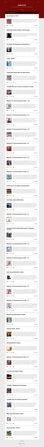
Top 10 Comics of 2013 (12, 16)
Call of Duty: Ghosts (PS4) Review (15, 200)
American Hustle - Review (13, 328)
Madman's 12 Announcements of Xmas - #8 (18, 157)
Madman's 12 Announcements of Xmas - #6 (18, 214)
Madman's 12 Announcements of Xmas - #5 (18, 243)
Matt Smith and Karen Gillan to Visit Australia (18, 30)
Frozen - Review (11, 58)
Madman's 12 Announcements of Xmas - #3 (18, 286)
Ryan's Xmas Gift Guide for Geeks (15, 272)
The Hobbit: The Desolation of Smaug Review (18, 44)
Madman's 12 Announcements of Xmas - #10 (18, 129)
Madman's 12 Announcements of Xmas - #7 (18, 171)
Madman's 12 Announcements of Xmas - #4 (18, 258)
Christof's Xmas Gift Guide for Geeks (16, 314)
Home (22, 9)
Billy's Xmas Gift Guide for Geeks (15, 413)
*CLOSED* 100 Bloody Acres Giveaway (16, 385)
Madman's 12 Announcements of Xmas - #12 (18, 101)
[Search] (38, 2)
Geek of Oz (22, 5)
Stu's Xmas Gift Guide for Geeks (15, 371)
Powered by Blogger (22, 443)
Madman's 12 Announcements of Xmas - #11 (18, 115)
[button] (36, 15)
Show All (36, 12)
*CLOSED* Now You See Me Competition (17, 399)
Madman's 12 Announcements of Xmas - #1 (18, 357)
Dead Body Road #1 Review (13, 343)
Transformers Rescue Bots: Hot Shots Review (18, 72)
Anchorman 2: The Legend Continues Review (18, 185)
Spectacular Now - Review (13, 427)
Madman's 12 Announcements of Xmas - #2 (18, 300)
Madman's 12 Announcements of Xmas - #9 (18, 143)
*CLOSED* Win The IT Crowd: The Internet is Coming (20, 86)
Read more (35, 25)
